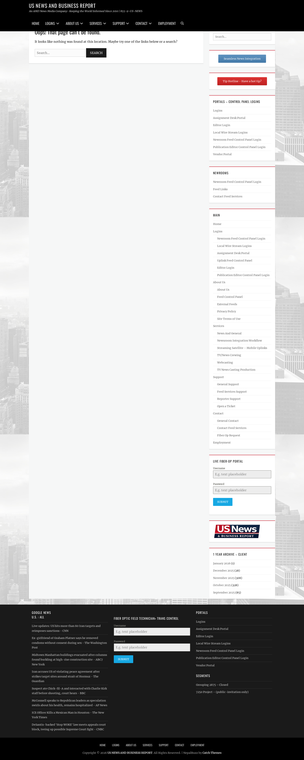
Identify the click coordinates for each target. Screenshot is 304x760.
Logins (50, 23)
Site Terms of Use (229, 319)
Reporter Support (229, 399)
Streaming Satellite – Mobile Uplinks (242, 348)
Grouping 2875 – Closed (212, 683)
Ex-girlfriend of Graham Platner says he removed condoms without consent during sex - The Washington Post (69, 641)
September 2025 (224, 591)
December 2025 (223, 569)
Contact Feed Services (227, 196)
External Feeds (227, 304)
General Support (228, 384)
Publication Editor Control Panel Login (239, 147)
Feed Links (220, 189)
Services (96, 23)
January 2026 (222, 562)
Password (218, 484)
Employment (167, 23)
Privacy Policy (226, 311)
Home (35, 23)
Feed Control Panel (230, 297)
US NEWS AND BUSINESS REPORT (62, 5)
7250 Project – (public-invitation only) (222, 691)
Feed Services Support (232, 391)
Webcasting (225, 362)
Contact (141, 23)
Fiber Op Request (228, 435)
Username (219, 468)
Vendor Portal (222, 154)
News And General (229, 333)
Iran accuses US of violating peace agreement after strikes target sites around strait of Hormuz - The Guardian (66, 675)
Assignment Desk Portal (229, 118)
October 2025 (222, 584)
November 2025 (223, 577)
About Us (72, 23)
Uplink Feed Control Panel (234, 260)
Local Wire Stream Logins (230, 132)
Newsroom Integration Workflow (239, 340)
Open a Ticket (226, 406)
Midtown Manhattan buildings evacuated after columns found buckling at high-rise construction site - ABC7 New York (69, 658)
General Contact (228, 421)
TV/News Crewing (229, 355)
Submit (222, 502)
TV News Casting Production (236, 369)
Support (119, 23)
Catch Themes (211, 751)
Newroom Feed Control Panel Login (237, 139)
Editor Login (221, 125)
